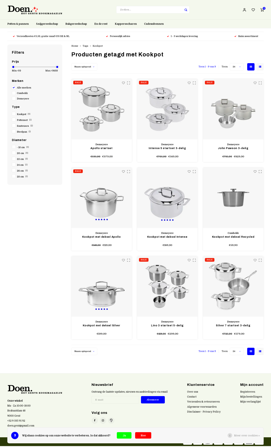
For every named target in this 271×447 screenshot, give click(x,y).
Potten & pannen (18, 24)
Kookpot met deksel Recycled (233, 237)
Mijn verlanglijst (250, 402)
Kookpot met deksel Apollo (101, 237)
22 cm (22, 160)
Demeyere (23, 99)
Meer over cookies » (247, 435)
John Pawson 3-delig (233, 149)
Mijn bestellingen (251, 397)
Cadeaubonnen (154, 24)
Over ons (192, 392)
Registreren (247, 392)
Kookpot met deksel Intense (167, 237)
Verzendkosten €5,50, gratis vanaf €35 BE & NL (41, 37)
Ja (124, 435)
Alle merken (24, 88)
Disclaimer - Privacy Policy (204, 412)
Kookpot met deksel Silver (101, 326)
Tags (85, 47)
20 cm (22, 154)
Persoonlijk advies (118, 37)
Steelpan (24, 132)
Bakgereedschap (76, 24)
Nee (143, 435)
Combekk (22, 94)
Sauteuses (25, 127)
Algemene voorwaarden (202, 407)
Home (74, 47)
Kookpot (23, 115)
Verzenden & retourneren (203, 402)
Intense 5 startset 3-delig (167, 149)
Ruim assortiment (246, 37)
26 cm (22, 171)
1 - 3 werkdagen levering (182, 37)
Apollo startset (101, 149)
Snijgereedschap (47, 24)
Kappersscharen (126, 24)
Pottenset (24, 121)
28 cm (22, 177)
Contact (191, 397)
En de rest (100, 24)
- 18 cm (23, 148)
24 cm (22, 166)
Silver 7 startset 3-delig (233, 326)
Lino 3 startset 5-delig (167, 326)
